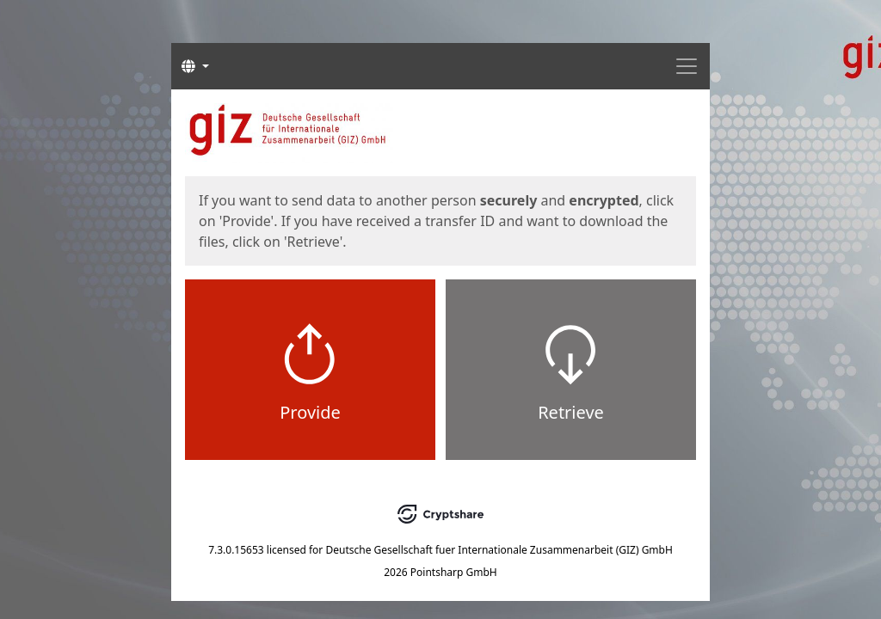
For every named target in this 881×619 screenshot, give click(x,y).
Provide (310, 412)
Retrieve (571, 412)
